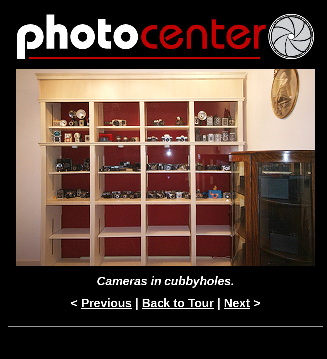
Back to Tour (178, 303)
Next (237, 303)
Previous (106, 303)
